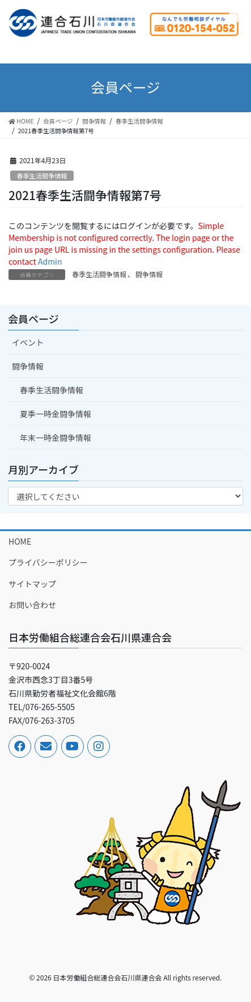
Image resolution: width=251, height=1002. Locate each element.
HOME (19, 541)
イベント (28, 342)
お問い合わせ (32, 604)
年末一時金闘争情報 (55, 437)
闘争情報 (149, 274)
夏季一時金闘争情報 (55, 413)
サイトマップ (32, 583)
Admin (50, 261)
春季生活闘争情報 (41, 175)
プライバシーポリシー (48, 562)
